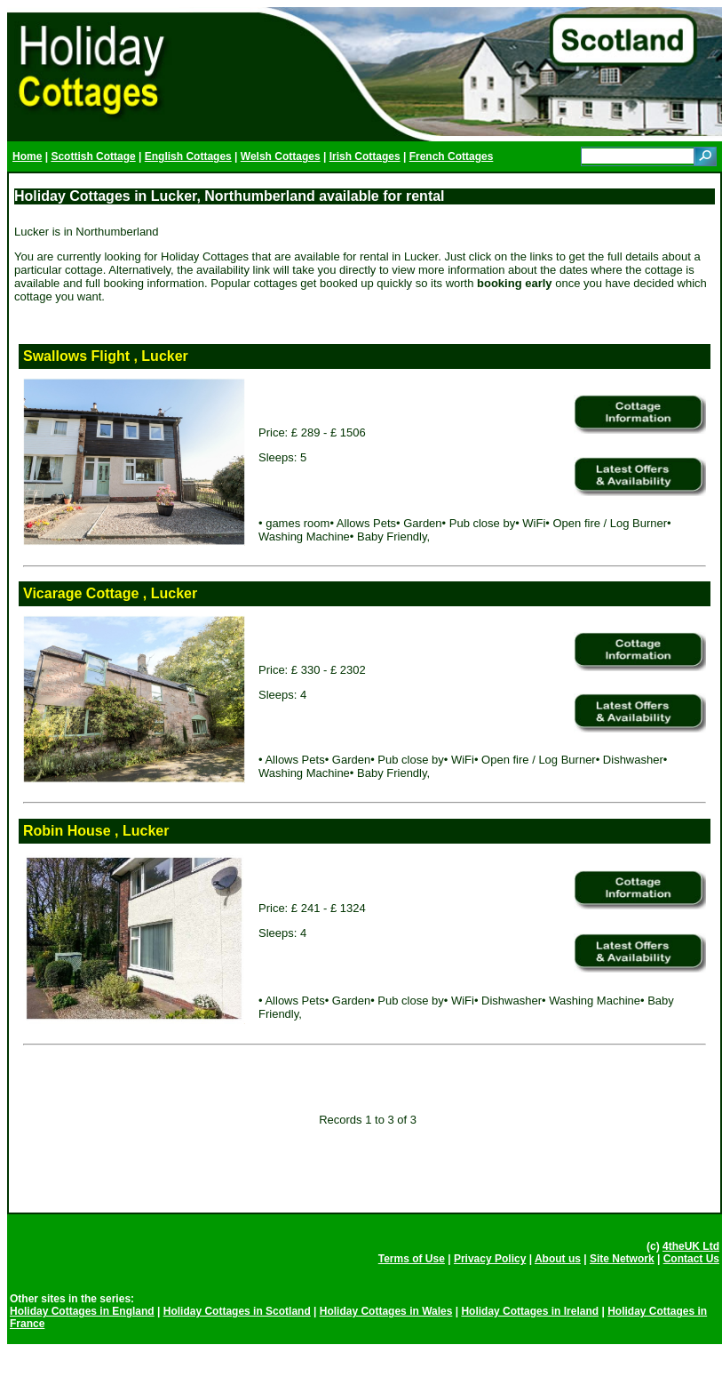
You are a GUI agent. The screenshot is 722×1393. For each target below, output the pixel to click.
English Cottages (188, 156)
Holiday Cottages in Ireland (530, 1311)
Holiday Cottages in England (82, 1311)
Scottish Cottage (93, 156)
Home (27, 156)
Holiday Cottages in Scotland (237, 1311)
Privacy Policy (490, 1259)
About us (558, 1259)
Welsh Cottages (281, 156)
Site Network (622, 1259)
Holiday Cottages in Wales (386, 1311)
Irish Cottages (365, 156)
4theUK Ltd (690, 1246)
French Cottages (451, 156)
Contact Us (691, 1259)
